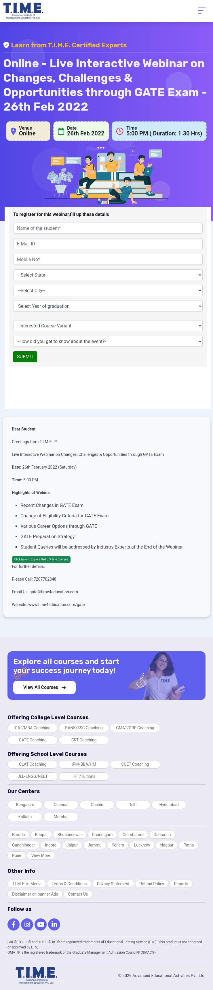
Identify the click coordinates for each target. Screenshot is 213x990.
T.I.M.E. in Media (26, 883)
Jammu (95, 845)
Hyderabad (168, 804)
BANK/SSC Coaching (83, 728)
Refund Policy (152, 883)
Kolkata (25, 816)
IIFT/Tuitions (84, 776)
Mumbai (61, 816)
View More (40, 855)
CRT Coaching (84, 740)
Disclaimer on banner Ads (35, 894)
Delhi (132, 804)
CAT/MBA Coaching (33, 728)
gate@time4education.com (54, 592)
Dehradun (162, 834)
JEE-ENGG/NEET (33, 776)
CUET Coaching (135, 764)
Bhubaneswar (70, 834)
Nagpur (167, 845)
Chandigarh (102, 834)
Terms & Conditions (69, 883)
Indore (50, 845)
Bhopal (41, 834)
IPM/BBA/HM (84, 764)
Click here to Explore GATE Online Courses (41, 559)
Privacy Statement (113, 883)
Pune (16, 855)
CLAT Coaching (32, 764)
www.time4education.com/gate (56, 604)
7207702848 (45, 579)
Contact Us (78, 894)
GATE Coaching (32, 740)
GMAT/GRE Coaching (135, 728)
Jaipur (72, 845)
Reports (181, 883)
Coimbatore (133, 834)
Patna (188, 845)
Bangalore (25, 804)
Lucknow (142, 845)
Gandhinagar (23, 845)
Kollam (118, 845)
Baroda (18, 834)
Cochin (97, 804)
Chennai (61, 804)
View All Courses (44, 687)
